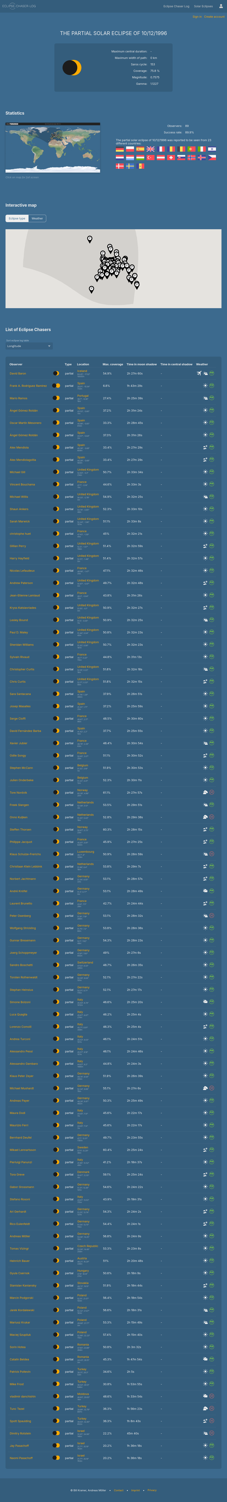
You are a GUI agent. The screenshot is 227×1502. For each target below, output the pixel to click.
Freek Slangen (19, 805)
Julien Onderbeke (21, 780)
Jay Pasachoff (19, 1445)
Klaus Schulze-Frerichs (25, 854)
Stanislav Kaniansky (23, 1285)
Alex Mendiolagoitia (23, 459)
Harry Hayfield (19, 558)
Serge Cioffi (18, 718)
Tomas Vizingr (19, 1248)
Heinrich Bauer (20, 1261)
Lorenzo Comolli (21, 1026)
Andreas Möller (20, 1236)
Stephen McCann (21, 767)
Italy (80, 999)
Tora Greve (17, 1174)
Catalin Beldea (19, 1359)
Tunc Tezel (17, 1408)
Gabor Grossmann (22, 1187)
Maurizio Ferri (19, 1125)
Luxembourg (85, 851)
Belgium (82, 765)
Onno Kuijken (18, 817)
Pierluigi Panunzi (21, 1162)
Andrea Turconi (20, 1039)
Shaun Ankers (19, 509)
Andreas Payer (19, 1100)
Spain (81, 383)
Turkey (82, 1369)
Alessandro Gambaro (24, 1063)
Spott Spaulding (20, 1421)
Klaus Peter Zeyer (21, 1076)
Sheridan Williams (22, 644)
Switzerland (85, 962)
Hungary (83, 1270)
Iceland (82, 371)
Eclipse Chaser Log (176, 6)
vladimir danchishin (23, 1396)
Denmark (83, 1172)
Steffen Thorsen (20, 829)
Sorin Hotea (18, 1347)
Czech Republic (87, 1246)
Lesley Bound (19, 620)
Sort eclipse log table (17, 340)
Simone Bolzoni (20, 1002)
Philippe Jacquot (21, 842)
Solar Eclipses (203, 6)
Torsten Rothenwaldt (23, 977)
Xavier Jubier (18, 743)
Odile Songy (18, 755)
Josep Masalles (20, 706)
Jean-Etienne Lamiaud (25, 595)
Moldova (83, 1394)
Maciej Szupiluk (20, 1334)
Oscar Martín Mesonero (25, 423)
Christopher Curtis (22, 669)
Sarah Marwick (20, 521)
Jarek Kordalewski (22, 1310)
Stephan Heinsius (21, 989)
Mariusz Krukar (20, 1322)
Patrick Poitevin (20, 1371)
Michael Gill (17, 472)
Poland (82, 1295)
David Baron (18, 373)
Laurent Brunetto (21, 903)
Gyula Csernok (19, 1273)
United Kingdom (88, 469)
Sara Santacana (20, 694)
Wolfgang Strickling (23, 928)
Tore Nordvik (18, 792)
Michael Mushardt (22, 1088)
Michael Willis (19, 496)
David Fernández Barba (25, 731)
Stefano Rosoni (20, 1199)
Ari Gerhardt (18, 1211)
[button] (128, 271)
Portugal (83, 395)
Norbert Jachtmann (23, 878)
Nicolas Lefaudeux (22, 570)
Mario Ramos (18, 398)
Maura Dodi (17, 1113)
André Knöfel (18, 891)
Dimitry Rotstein (20, 1433)
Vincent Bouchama (22, 484)
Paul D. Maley (19, 632)
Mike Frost (17, 1384)
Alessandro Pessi (21, 1051)
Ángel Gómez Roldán (24, 410)
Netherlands (85, 802)
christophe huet (20, 533)
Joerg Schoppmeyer (23, 952)
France (82, 482)
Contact (118, 1490)
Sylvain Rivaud (19, 657)
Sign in (197, 16)
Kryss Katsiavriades (23, 607)
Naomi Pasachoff (21, 1458)
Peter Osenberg (20, 915)
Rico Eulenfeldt (20, 1224)
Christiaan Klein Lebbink (26, 866)
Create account (214, 16)
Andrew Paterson (21, 583)
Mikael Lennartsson (23, 1150)
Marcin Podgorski (21, 1297)
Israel (81, 1431)
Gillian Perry (18, 546)
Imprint (135, 1490)
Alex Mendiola (19, 447)
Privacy (152, 1490)
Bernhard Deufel (21, 1137)
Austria (82, 1258)
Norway (82, 790)
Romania (83, 1344)
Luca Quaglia (18, 1014)
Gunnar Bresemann (22, 940)
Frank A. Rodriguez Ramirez (28, 385)
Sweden (82, 1147)
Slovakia (83, 1283)
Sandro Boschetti (21, 965)
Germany (83, 876)
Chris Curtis (18, 681)
